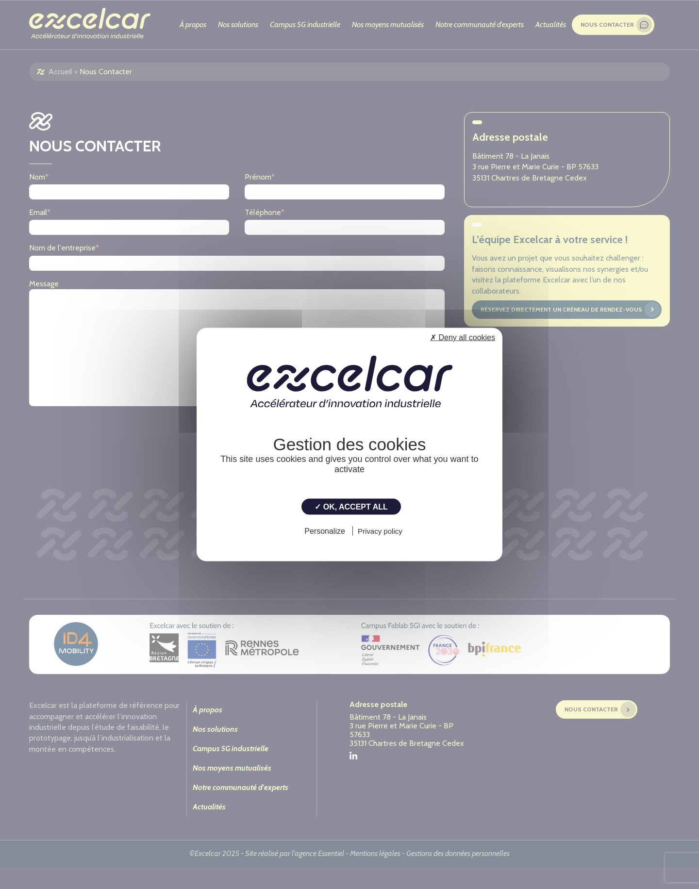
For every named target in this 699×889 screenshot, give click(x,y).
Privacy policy (380, 531)
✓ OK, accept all (351, 507)
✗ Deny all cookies (462, 337)
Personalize (324, 531)
